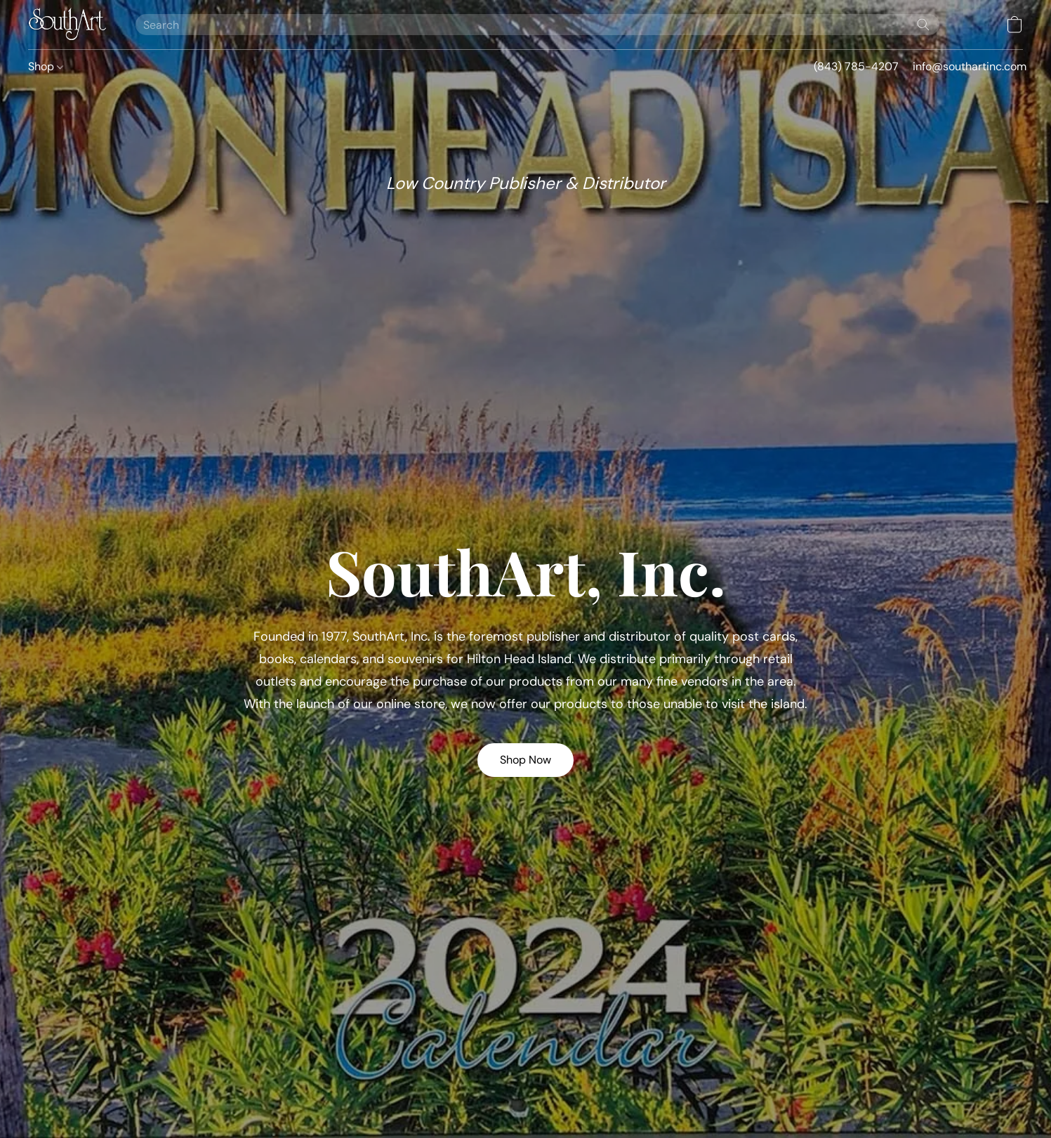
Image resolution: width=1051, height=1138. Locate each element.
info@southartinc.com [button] (969, 66)
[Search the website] (923, 24)
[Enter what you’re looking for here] (537, 24)
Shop (45, 66)
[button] (67, 24)
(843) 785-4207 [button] (856, 66)
